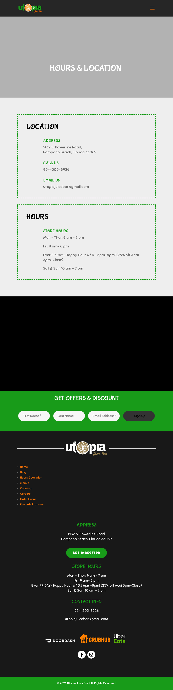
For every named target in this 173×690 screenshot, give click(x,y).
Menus (24, 483)
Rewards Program (32, 504)
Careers (25, 493)
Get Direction (86, 553)
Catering (26, 488)
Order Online (28, 499)
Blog (23, 472)
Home (24, 467)
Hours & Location (31, 477)
